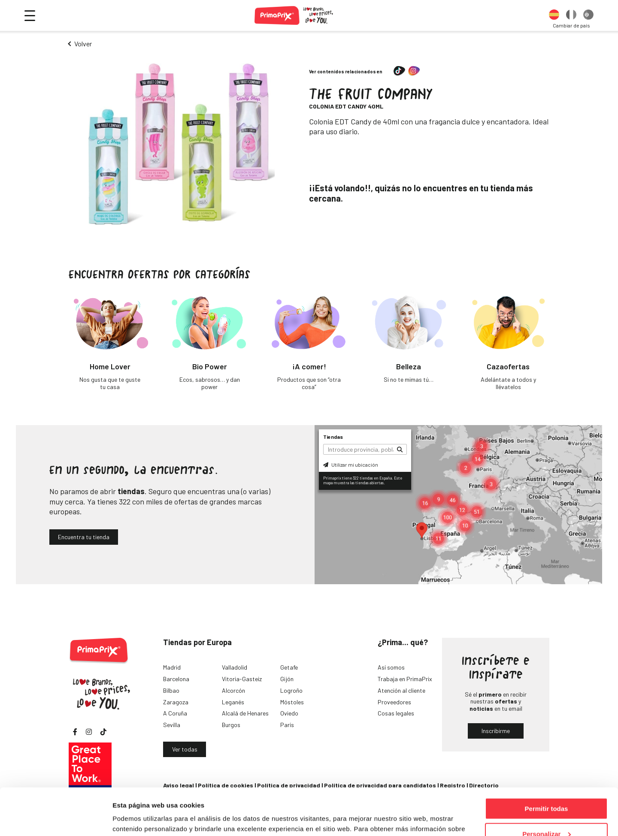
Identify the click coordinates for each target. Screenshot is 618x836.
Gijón (287, 678)
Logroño (291, 690)
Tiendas (333, 437)
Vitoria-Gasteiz (242, 678)
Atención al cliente (401, 690)
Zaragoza (175, 702)
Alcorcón (233, 690)
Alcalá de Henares (245, 713)
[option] (554, 15)
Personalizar (546, 790)
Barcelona (176, 678)
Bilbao (171, 690)
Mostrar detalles (137, 818)
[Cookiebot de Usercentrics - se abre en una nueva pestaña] (55, 819)
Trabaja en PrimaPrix (405, 678)
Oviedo (289, 713)
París (287, 724)
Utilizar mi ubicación (350, 465)
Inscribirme (496, 730)
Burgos (231, 724)
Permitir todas (546, 764)
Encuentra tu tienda (83, 536)
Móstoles (292, 702)
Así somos (391, 667)
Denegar (546, 814)
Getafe (289, 667)
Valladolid (234, 667)
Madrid (172, 667)
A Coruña (175, 713)
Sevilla (171, 724)
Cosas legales (396, 713)
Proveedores (394, 702)
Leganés (233, 702)
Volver (83, 43)
